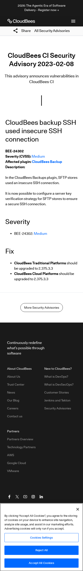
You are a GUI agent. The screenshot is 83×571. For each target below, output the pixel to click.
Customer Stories (56, 392)
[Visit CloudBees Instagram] (33, 496)
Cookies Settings (41, 539)
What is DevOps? (56, 376)
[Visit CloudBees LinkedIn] (41, 496)
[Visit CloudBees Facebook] (9, 496)
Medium (38, 156)
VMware (13, 471)
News (11, 392)
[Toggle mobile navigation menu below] (73, 21)
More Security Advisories (41, 307)
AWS (10, 455)
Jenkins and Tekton (57, 400)
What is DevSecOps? (58, 384)
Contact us (14, 416)
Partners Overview (20, 439)
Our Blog (13, 400)
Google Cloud (16, 463)
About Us (13, 376)
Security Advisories (57, 408)
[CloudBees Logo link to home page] (21, 21)
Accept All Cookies (41, 564)
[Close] (78, 510)
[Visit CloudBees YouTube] (25, 496)
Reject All (41, 551)
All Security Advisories (52, 31)
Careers (12, 408)
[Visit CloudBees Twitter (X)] (17, 496)
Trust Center (15, 384)
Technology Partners (21, 447)
